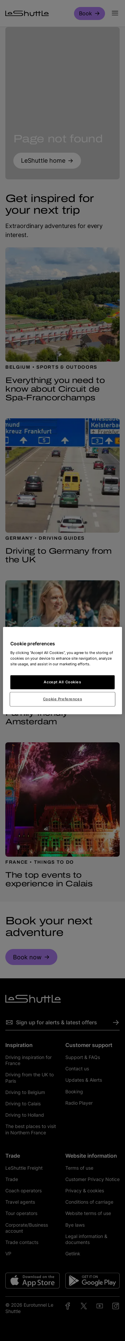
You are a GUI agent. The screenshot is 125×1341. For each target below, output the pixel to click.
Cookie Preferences (62, 699)
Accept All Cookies (62, 682)
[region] (62, 670)
